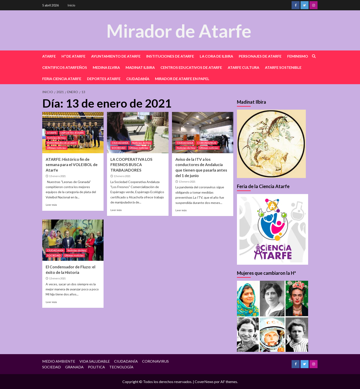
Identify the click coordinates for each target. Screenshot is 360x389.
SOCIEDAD (118, 147)
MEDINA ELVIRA (106, 67)
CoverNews (204, 381)
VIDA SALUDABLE (94, 361)
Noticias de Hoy (56, 137)
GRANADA (74, 367)
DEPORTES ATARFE (104, 78)
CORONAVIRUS (206, 142)
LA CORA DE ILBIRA (216, 56)
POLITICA (96, 367)
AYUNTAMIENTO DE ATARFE (116, 56)
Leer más (51, 204)
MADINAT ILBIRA (140, 67)
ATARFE (49, 56)
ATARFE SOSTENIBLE (283, 67)
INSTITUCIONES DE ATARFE (170, 56)
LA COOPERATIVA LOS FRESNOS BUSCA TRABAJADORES (131, 165)
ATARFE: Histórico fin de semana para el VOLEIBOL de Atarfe (72, 165)
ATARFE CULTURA (243, 67)
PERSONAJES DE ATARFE (260, 56)
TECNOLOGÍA (121, 367)
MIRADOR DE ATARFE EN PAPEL (182, 78)
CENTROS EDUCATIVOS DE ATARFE (191, 67)
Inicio (71, 5)
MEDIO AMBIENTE (58, 361)
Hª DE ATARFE (73, 56)
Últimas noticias (56, 147)
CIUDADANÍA (137, 78)
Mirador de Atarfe (179, 30)
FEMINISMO (297, 56)
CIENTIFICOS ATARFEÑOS (64, 67)
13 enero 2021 (57, 176)
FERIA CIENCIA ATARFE (61, 78)
